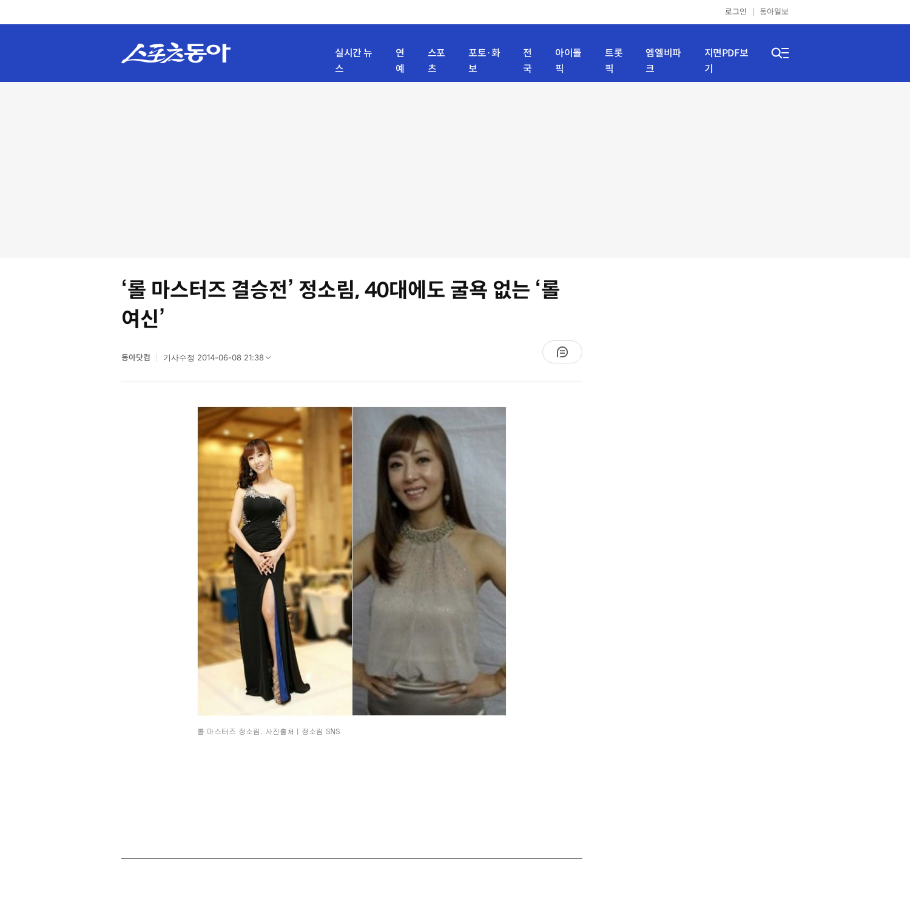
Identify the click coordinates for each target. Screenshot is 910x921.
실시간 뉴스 (353, 61)
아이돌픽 (568, 61)
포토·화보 (484, 61)
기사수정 (220, 360)
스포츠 (436, 61)
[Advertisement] (455, 170)
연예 (400, 61)
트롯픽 (613, 61)
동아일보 (774, 12)
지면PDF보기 (726, 61)
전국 (527, 61)
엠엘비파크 (663, 61)
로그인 (736, 12)
